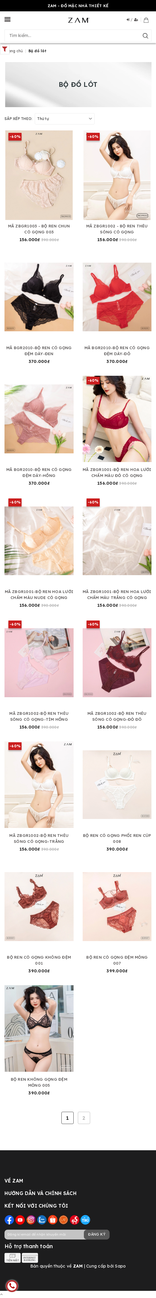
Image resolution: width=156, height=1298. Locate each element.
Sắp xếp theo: (18, 118)
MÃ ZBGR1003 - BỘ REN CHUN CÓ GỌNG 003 (39, 229)
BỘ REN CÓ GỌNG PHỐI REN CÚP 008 (117, 838)
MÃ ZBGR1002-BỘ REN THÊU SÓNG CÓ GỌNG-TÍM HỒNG (39, 716)
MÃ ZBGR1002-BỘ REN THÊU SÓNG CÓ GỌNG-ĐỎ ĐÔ (117, 716)
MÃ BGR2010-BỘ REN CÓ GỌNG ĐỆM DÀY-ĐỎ (117, 350)
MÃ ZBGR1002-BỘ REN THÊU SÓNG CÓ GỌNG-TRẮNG (39, 838)
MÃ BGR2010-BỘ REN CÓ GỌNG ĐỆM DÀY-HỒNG (39, 472)
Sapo (120, 1266)
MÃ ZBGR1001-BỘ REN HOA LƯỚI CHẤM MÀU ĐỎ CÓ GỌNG (117, 472)
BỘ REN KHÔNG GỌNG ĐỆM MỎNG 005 (39, 1082)
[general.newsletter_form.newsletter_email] (56, 1235)
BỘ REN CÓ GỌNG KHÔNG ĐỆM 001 (39, 960)
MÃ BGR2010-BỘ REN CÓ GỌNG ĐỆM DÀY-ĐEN (39, 350)
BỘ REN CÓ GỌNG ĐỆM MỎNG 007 (117, 960)
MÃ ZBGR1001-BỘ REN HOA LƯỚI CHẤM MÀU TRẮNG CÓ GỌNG (117, 594)
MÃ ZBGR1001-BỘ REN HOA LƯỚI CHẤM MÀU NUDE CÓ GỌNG (39, 594)
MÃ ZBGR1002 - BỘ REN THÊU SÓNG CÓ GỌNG (117, 229)
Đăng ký (96, 1234)
